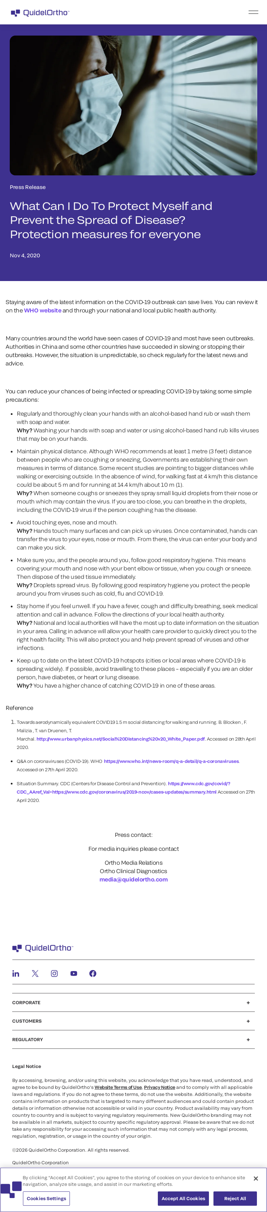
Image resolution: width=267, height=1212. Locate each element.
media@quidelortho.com (133, 879)
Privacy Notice (159, 1087)
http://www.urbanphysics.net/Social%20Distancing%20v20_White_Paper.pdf (121, 739)
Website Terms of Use (118, 1087)
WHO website (43, 310)
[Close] (256, 1181)
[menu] (176, 12)
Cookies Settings (46, 1201)
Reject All (235, 1201)
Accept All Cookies (183, 1201)
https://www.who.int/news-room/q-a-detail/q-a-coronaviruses (171, 761)
